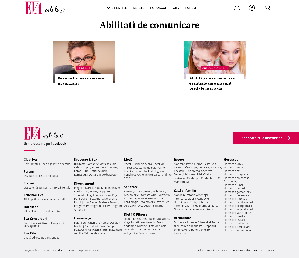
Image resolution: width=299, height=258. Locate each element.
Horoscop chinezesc (236, 178)
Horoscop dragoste (236, 174)
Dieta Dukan (149, 219)
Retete (138, 7)
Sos (214, 164)
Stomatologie (148, 195)
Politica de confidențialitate (212, 250)
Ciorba (198, 164)
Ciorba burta (209, 178)
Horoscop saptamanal (238, 230)
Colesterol (164, 195)
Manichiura (98, 226)
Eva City (30, 233)
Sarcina (128, 191)
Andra (99, 198)
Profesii (83, 67)
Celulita (86, 229)
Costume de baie (146, 167)
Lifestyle (119, 7)
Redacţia (258, 250)
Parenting (180, 205)
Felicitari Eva (34, 195)
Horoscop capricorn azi (238, 202)
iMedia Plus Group (60, 250)
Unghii (92, 222)
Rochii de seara (142, 164)
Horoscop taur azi (235, 199)
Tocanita (216, 167)
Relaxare (163, 219)
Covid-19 (204, 229)
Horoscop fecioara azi (237, 195)
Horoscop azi (232, 171)
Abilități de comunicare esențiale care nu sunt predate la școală (212, 83)
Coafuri (116, 222)
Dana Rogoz (112, 195)
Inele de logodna (154, 171)
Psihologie (158, 191)
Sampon (112, 226)
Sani (87, 226)
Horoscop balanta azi (237, 223)
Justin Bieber (90, 202)
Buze (77, 229)
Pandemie (180, 233)
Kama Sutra (81, 171)
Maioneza (189, 174)
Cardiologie (131, 202)
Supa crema (192, 171)
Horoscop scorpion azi (238, 206)
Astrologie (230, 181)
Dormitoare (181, 202)
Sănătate (131, 187)
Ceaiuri (138, 191)
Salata (178, 167)
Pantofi (162, 167)
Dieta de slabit (157, 226)
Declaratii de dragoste (103, 174)
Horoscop (158, 7)
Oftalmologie (147, 202)
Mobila (191, 198)
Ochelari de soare (148, 174)
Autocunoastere (215, 67)
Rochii (83, 222)
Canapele (203, 198)
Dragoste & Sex (85, 159)
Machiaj (79, 226)
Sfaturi (29, 183)
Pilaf (199, 174)
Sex (115, 167)
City (176, 7)
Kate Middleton (104, 188)
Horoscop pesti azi (235, 216)
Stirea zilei (204, 222)
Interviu (192, 222)
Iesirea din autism (191, 226)
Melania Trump (108, 202)
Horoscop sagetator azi (238, 209)
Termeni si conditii (240, 250)
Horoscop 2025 (233, 167)
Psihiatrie (158, 205)
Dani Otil (79, 198)
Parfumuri (103, 222)
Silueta (148, 229)
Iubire (95, 167)
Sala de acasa (147, 233)
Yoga (127, 222)
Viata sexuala (108, 164)
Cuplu (86, 167)
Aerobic (150, 222)
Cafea (186, 167)
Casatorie (106, 167)
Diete (127, 219)
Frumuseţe (82, 218)
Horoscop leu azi (234, 220)
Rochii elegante (133, 171)
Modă (128, 159)
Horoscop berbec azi (237, 227)
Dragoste (80, 164)
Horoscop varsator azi (237, 213)
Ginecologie (131, 195)
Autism (210, 209)
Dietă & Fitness (135, 214)
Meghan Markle (84, 188)
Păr (76, 222)
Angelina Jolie (95, 195)
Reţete (179, 159)
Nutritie (142, 226)
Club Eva (30, 159)
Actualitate (182, 218)
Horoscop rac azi (234, 188)
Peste (206, 164)
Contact (271, 250)
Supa (194, 167)
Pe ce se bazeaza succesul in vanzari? (82, 80)
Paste (189, 164)
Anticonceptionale (135, 198)
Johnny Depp (97, 191)
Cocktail (179, 171)
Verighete (130, 174)
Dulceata (203, 167)
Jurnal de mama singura (202, 205)
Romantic (93, 164)
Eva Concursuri (35, 219)
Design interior (199, 202)
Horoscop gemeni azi (237, 192)
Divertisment (84, 183)
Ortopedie (144, 205)
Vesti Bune (191, 229)
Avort (160, 202)
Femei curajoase (195, 209)
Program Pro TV (100, 206)
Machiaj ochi (100, 229)
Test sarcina (155, 198)
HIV (134, 205)
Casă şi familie (185, 190)
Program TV (81, 206)
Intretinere (138, 222)
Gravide (179, 209)
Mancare (179, 164)
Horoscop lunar (233, 185)
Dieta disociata (133, 229)
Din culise (180, 222)
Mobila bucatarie (184, 195)
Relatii (78, 167)
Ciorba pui (193, 178)
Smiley (90, 198)
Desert (178, 174)
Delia (107, 198)
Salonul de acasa (94, 233)
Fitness (136, 219)
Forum (190, 7)
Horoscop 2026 (233, 164)
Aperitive (206, 171)
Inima (148, 191)
